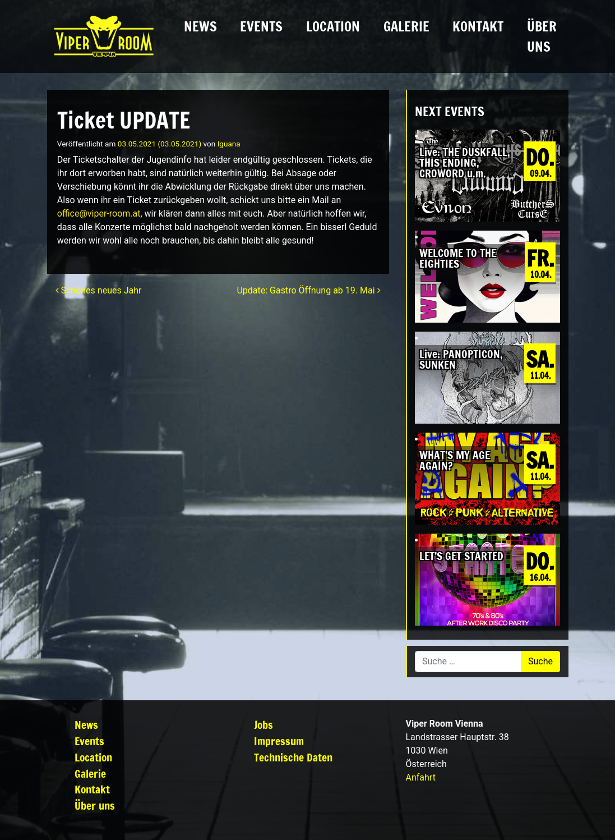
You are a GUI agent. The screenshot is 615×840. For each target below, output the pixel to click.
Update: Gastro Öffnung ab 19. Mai (308, 290)
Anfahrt (420, 777)
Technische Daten (293, 757)
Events (261, 26)
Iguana (229, 143)
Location (333, 26)
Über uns (542, 36)
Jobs (263, 724)
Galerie (406, 26)
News (200, 26)
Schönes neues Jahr (99, 290)
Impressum (279, 741)
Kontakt (477, 26)
